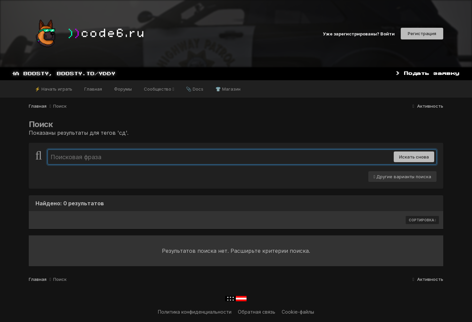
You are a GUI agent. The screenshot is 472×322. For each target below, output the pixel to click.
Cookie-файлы (298, 312)
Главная (93, 89)
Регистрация (422, 33)
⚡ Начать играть (53, 89)
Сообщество (159, 89)
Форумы (123, 89)
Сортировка (422, 220)
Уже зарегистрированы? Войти (359, 33)
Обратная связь (256, 312)
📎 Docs (194, 89)
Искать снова (414, 156)
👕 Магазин (228, 89)
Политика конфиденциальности (194, 312)
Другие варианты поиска (403, 176)
